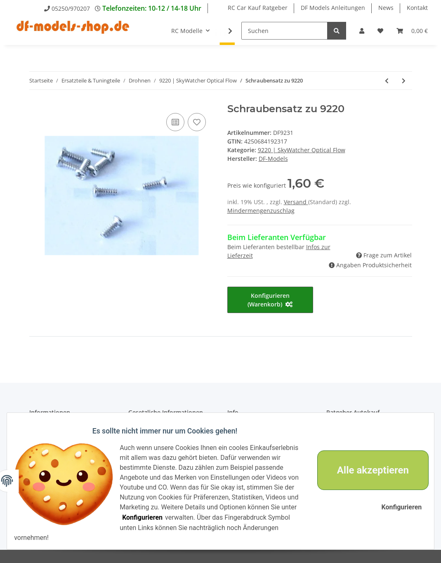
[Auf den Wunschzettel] (197, 122)
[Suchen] (284, 31)
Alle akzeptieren (367, 470)
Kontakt (417, 8)
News (386, 8)
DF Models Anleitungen (333, 8)
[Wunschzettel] (380, 30)
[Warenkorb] (412, 30)
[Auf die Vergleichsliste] (175, 122)
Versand (296, 202)
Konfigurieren (262, 517)
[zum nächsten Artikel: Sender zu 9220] (403, 81)
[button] (362, 30)
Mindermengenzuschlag (261, 210)
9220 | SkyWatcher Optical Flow (301, 150)
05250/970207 (71, 8)
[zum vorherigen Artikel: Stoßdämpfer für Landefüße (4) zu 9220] (386, 81)
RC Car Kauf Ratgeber (258, 8)
